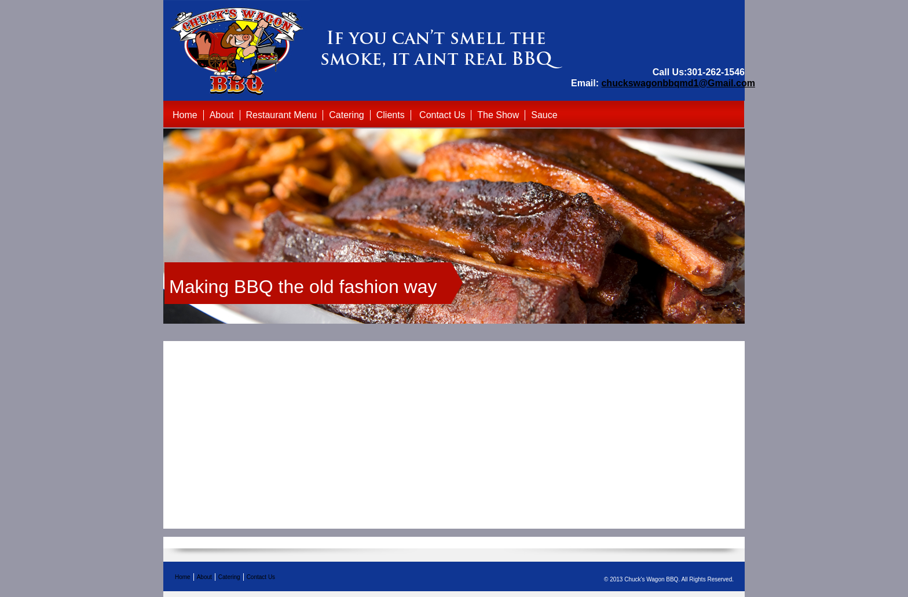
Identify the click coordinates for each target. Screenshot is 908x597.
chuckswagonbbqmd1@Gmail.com (678, 83)
